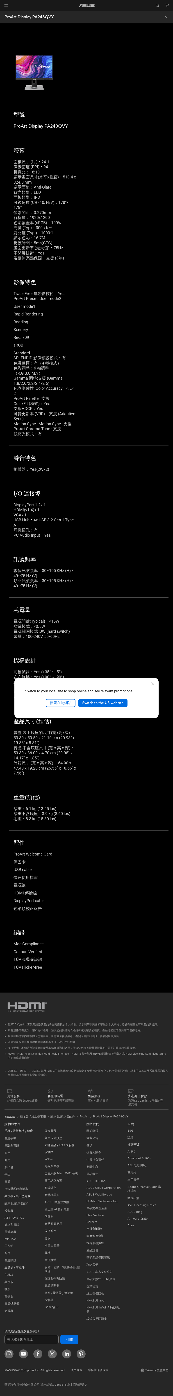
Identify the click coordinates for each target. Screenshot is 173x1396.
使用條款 (76, 1370)
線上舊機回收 (95, 1293)
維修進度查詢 (95, 1236)
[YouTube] (23, 1353)
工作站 (9, 1246)
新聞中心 (92, 1167)
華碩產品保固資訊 (98, 1257)
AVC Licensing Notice (141, 1205)
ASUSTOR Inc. (96, 1181)
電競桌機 (10, 1232)
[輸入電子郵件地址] (32, 1339)
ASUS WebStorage (99, 1194)
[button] (6, 5)
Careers (91, 1222)
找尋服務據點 (95, 1243)
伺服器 (49, 1216)
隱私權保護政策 (98, 1370)
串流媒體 (50, 1260)
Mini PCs (10, 1239)
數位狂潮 (133, 1198)
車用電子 (133, 1180)
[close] (153, 684)
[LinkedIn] (66, 1353)
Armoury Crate (137, 1218)
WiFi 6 (49, 1159)
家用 (7, 1153)
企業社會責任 (95, 1160)
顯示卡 (9, 1282)
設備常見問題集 (96, 1319)
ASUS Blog (134, 1212)
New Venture (95, 1215)
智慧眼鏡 (10, 1260)
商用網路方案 (53, 1180)
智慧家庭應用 (53, 1224)
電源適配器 (52, 1286)
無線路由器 (52, 1166)
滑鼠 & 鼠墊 (52, 1245)
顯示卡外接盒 (53, 1138)
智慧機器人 (52, 1195)
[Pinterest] (81, 1353)
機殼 (7, 1289)
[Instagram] (9, 1353)
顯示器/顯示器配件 (17, 1203)
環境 (130, 1137)
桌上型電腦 (12, 1225)
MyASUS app (95, 1300)
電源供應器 (12, 1304)
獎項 (89, 1145)
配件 (7, 1253)
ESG (130, 1131)
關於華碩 (92, 1131)
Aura (130, 1225)
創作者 (9, 1167)
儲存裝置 (50, 1131)
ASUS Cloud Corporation (103, 1188)
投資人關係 (93, 1152)
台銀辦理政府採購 (16, 1189)
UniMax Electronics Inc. (102, 1201)
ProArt (84, 1116)
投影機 (9, 1211)
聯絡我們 (92, 1265)
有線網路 (50, 1188)
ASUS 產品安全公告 (99, 1272)
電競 (7, 1182)
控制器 (49, 1300)
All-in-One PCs (14, 1218)
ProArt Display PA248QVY (29, 17)
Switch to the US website (102, 703)
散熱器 (9, 1296)
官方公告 (92, 1138)
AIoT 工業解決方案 (57, 1202)
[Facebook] (37, 1353)
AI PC (131, 1151)
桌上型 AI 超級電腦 (57, 1209)
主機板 (9, 1275)
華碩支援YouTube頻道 (100, 1279)
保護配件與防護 (55, 1278)
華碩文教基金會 (96, 1208)
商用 (7, 1160)
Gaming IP (51, 1307)
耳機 (47, 1253)
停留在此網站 (60, 703)
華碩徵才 (92, 1174)
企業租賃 (92, 1286)
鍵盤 (47, 1238)
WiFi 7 (49, 1152)
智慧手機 (10, 1138)
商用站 (131, 1172)
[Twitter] (52, 1353)
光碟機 (9, 1311)
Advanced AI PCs (139, 1158)
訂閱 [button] (69, 1339)
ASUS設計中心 (137, 1165)
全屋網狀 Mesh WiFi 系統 (61, 1173)
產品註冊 (92, 1250)
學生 (7, 1174)
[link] (87, 5)
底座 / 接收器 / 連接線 (59, 1293)
